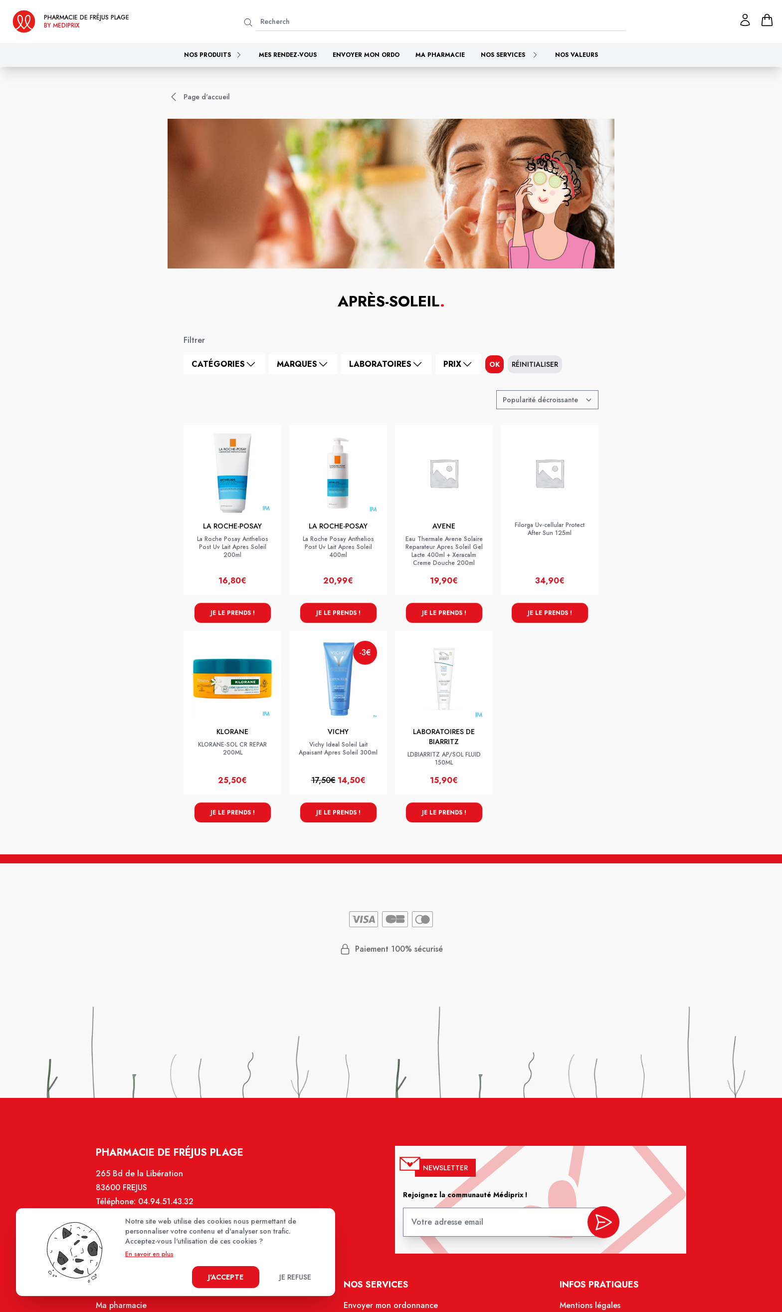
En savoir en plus (149, 1254)
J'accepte (225, 1277)
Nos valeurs (576, 54)
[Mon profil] (745, 20)
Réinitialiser (535, 364)
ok (494, 364)
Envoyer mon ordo (366, 54)
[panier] (767, 20)
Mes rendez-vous (288, 54)
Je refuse (295, 1277)
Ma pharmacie (440, 54)
